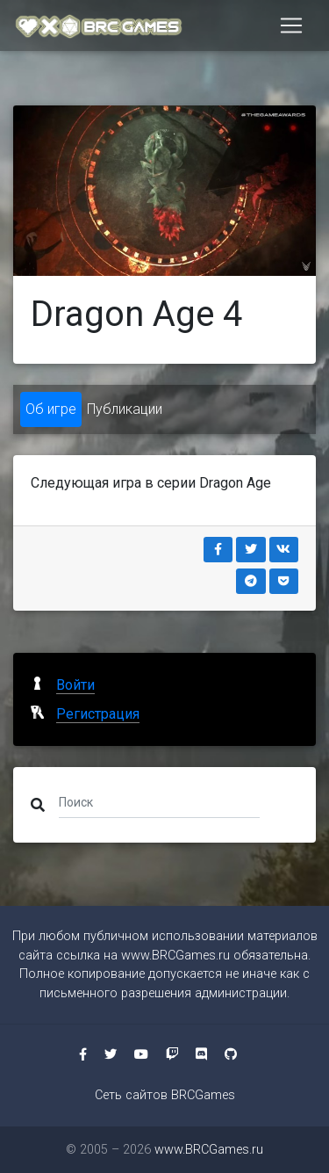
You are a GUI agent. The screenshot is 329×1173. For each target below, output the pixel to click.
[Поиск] (159, 801)
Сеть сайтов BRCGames (165, 1095)
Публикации (124, 409)
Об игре (50, 409)
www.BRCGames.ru (175, 955)
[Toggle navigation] (291, 25)
